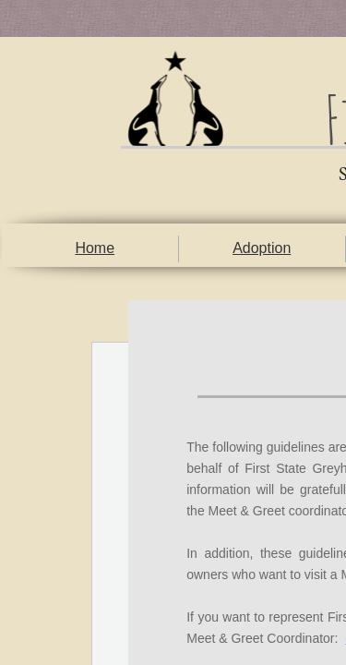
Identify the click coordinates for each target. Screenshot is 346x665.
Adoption (262, 248)
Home (94, 248)
